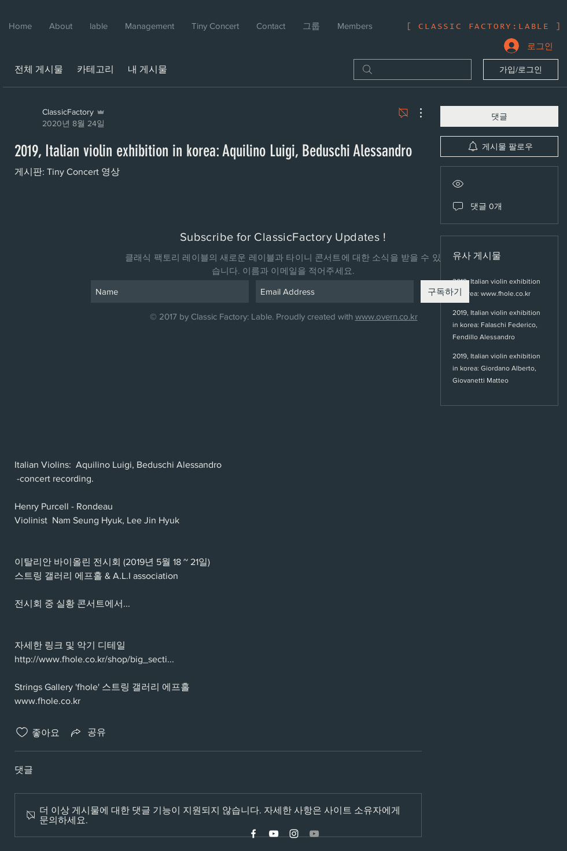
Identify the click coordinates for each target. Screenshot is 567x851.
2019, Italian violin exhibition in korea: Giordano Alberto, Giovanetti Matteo (496, 368)
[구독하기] (445, 291)
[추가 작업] (415, 113)
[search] (413, 69)
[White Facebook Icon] (253, 833)
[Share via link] (87, 732)
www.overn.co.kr (386, 316)
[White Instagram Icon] (294, 833)
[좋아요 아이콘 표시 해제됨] (22, 732)
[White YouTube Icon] (273, 833)
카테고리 (95, 69)
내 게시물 (147, 69)
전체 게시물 (38, 69)
